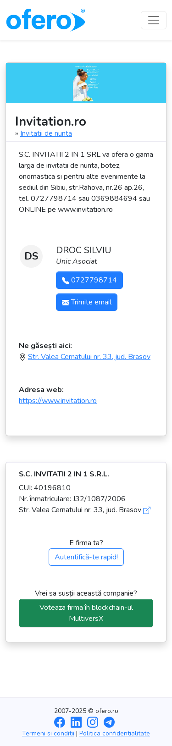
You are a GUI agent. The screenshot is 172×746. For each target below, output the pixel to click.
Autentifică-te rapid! (86, 557)
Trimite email (86, 302)
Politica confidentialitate (114, 733)
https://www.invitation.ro (58, 401)
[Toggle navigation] (153, 20)
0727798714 (89, 280)
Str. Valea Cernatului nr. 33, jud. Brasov (89, 357)
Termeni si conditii (48, 733)
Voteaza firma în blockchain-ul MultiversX (86, 613)
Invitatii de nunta (46, 133)
